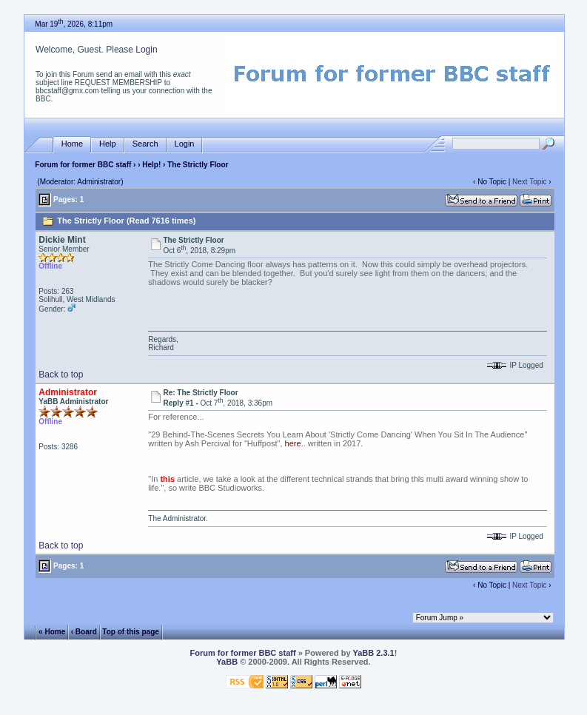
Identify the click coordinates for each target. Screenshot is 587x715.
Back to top (60, 374)
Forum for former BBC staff (83, 165)
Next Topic (529, 182)
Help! (151, 165)
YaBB (227, 661)
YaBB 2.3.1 (373, 652)
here (293, 443)
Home (72, 144)
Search (145, 144)
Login (146, 49)
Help (108, 144)
